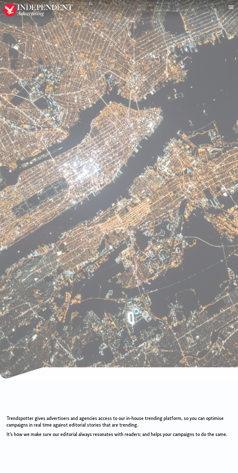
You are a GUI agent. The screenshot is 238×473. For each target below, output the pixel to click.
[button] (231, 7)
